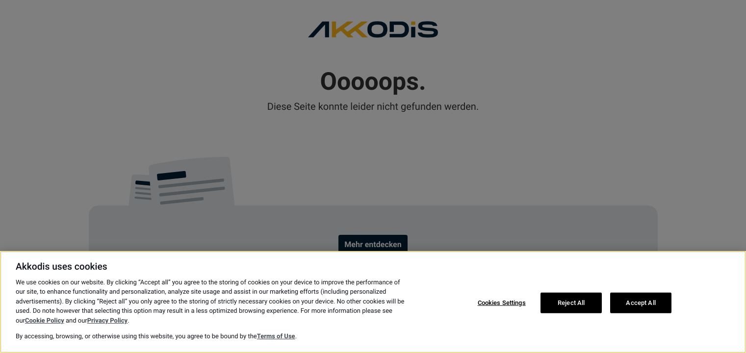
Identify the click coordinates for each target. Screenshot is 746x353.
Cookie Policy (44, 321)
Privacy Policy (107, 321)
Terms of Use (276, 336)
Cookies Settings (502, 302)
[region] (373, 302)
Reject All (571, 302)
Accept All (640, 302)
